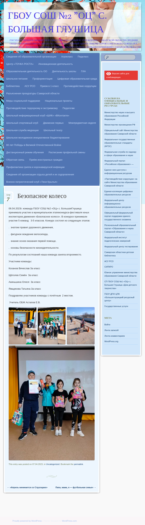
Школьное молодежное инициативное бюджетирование (38, 137)
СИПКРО (108, 267)
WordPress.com (69, 521)
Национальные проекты (58, 100)
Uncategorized (52, 464)
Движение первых (53, 122)
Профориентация (42, 78)
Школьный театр (53, 130)
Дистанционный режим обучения (25, 152)
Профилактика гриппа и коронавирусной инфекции (35, 167)
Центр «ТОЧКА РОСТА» (20, 64)
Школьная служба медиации (22, 130)
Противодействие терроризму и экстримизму (32, 108)
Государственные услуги (116, 306)
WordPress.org (111, 341)
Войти (107, 324)
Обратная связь (15, 159)
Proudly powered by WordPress (27, 521)
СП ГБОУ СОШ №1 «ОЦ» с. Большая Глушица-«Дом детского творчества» (120, 284)
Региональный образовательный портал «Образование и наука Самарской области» (120, 228)
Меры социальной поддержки (23, 100)
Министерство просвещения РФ (119, 125)
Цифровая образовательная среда (77, 78)
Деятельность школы (64, 71)
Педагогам (68, 108)
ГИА (83, 71)
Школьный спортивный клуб (22, 122)
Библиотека (13, 86)
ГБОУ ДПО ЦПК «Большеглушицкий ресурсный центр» (119, 297)
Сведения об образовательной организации (31, 56)
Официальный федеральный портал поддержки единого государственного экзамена (118, 216)
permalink (78, 464)
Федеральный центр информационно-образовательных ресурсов (117, 203)
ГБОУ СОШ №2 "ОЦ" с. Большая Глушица (57, 23)
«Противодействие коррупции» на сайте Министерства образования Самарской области (120, 182)
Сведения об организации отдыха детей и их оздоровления (40, 174)
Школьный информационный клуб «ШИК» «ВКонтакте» (37, 115)
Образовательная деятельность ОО (26, 71)
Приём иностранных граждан (45, 159)
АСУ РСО (30, 86)
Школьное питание (17, 78)
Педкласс (83, 56)
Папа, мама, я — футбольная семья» (76, 487)
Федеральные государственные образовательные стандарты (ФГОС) (119, 142)
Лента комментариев (114, 336)
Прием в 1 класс (49, 86)
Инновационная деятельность (56, 64)
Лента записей (111, 330)
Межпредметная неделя (82, 122)
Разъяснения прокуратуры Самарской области (32, 93)
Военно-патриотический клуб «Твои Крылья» (31, 181)
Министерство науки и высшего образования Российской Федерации (119, 115)
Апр (8, 196)
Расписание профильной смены (67, 152)
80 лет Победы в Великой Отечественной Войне (33, 145)
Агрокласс (67, 56)
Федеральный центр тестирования (121, 246)
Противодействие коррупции (80, 86)
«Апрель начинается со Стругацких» (27, 487)
